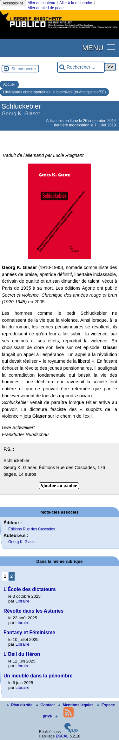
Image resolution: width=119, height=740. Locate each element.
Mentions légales (76, 705)
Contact (46, 705)
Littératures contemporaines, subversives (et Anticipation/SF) (54, 92)
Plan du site (20, 705)
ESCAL (62, 736)
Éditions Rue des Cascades (31, 529)
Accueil (9, 84)
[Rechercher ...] (81, 67)
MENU (92, 48)
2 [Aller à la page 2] (11, 576)
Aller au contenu (41, 3)
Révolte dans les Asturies (33, 611)
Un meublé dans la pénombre (38, 675)
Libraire (23, 601)
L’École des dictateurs (29, 589)
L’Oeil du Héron (21, 654)
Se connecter (23, 68)
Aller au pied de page (45, 8)
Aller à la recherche (75, 3)
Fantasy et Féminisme (29, 632)
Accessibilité (13, 3)
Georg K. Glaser (22, 542)
